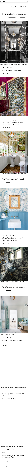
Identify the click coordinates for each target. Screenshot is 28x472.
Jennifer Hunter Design (9, 240)
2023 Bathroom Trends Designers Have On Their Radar (12, 291)
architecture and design (9, 456)
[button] (3, 461)
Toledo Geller (8, 342)
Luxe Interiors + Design (21, 455)
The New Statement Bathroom (12, 17)
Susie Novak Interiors (8, 290)
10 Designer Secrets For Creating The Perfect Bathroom (12, 398)
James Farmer (8, 182)
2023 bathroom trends (22, 17)
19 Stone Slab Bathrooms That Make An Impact (11, 183)
